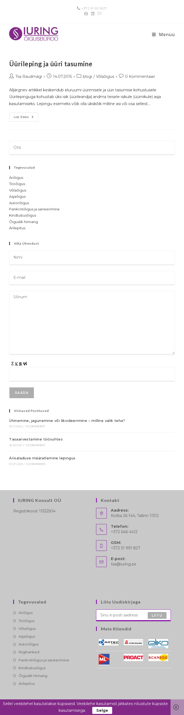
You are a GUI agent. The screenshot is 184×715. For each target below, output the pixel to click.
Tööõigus (17, 184)
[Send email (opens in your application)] (98, 13)
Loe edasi (26, 118)
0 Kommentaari (140, 76)
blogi (87, 76)
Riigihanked (29, 652)
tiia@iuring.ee (123, 564)
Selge (102, 710)
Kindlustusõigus (22, 215)
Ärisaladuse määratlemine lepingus (42, 458)
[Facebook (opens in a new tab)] (86, 13)
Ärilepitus (17, 228)
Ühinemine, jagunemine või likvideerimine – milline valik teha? (67, 420)
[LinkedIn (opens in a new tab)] (93, 13)
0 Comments (35, 426)
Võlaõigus (105, 76)
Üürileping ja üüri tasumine (50, 64)
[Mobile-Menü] (163, 34)
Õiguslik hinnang (23, 222)
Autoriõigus (19, 203)
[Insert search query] (92, 148)
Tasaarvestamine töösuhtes (36, 439)
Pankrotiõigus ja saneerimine (34, 209)
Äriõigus (16, 177)
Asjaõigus (17, 196)
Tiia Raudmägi (28, 76)
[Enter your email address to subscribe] (133, 615)
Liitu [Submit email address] (157, 615)
